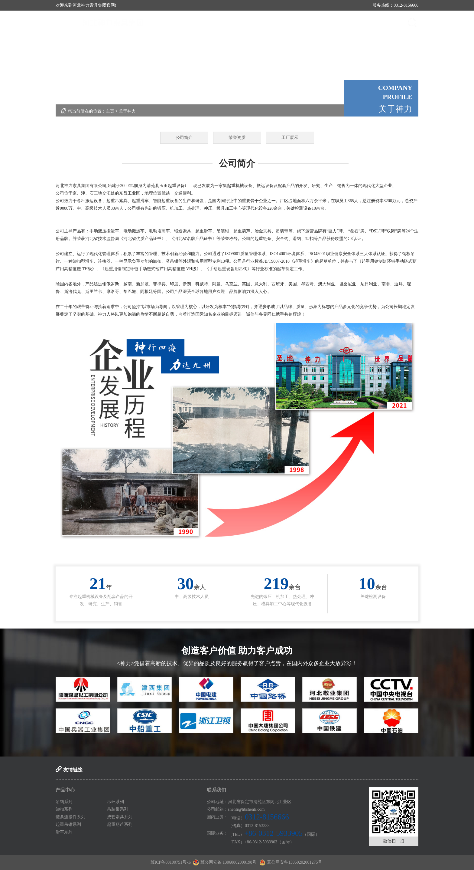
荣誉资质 (237, 137)
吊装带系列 (117, 809)
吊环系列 (115, 801)
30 (185, 583)
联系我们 (389, 22)
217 (276, 583)
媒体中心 (323, 22)
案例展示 (356, 22)
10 (367, 583)
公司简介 (184, 137)
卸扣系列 (64, 809)
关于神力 (256, 22)
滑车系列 (64, 832)
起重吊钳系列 (68, 824)
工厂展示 (289, 137)
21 (97, 583)
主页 (110, 111)
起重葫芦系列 (119, 824)
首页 (223, 22)
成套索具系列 (119, 817)
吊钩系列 (64, 801)
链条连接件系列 (70, 817)
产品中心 (290, 22)
